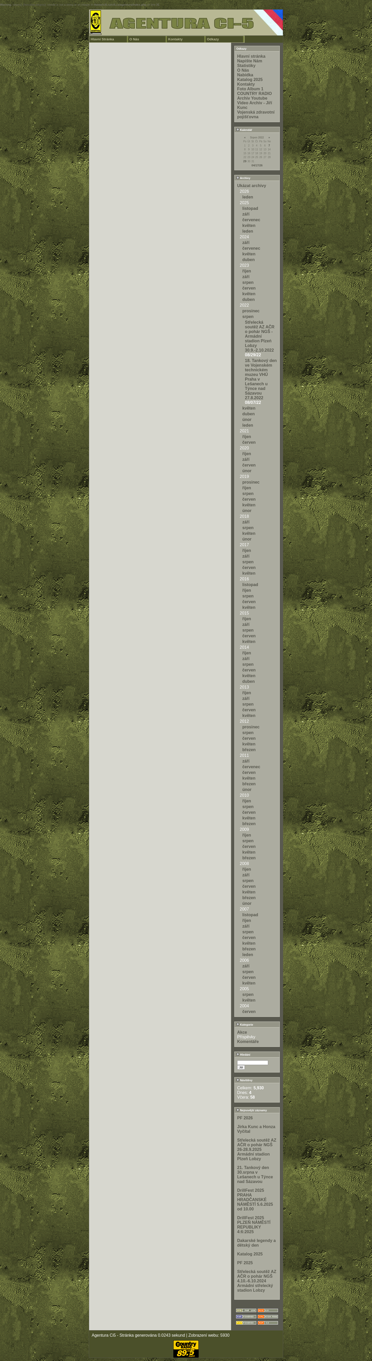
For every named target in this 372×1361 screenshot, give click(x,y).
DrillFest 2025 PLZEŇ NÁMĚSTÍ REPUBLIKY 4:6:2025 (253, 1225)
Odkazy (213, 39)
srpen (248, 282)
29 (244, 161)
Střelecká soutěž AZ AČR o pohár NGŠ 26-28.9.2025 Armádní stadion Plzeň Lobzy (256, 1149)
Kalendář (244, 129)
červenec (251, 220)
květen (248, 225)
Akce (242, 1032)
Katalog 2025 (250, 79)
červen (249, 288)
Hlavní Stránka (102, 39)
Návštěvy (244, 1080)
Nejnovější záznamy (251, 1110)
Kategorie (244, 1024)
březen (249, 750)
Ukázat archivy (251, 185)
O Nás (134, 39)
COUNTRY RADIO (254, 93)
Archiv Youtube (252, 98)
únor (247, 419)
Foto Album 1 (250, 89)
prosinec (251, 311)
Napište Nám (249, 61)
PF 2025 (245, 1263)
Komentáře (248, 1041)
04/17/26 (257, 165)
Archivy (243, 178)
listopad (250, 208)
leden (247, 197)
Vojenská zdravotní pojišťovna (256, 114)
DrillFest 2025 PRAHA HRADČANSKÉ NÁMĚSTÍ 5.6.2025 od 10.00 (255, 1199)
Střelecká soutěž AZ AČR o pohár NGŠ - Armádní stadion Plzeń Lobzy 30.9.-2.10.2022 (259, 336)
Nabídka (245, 75)
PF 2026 (245, 1118)
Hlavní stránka (251, 56)
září (246, 214)
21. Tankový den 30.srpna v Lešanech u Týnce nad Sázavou (255, 1174)
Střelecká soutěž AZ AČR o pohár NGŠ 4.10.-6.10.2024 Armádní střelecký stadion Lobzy (256, 1280)
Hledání (243, 1054)
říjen (246, 271)
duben (248, 259)
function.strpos (34, 4)
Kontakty (175, 39)
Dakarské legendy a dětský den (256, 1242)
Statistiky (246, 65)
